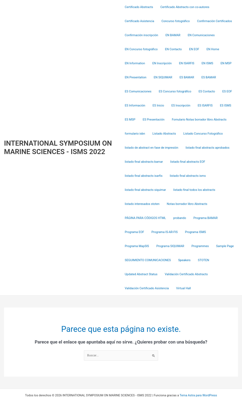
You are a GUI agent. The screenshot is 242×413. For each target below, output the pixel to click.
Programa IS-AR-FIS (163, 232)
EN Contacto (172, 49)
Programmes (167, 246)
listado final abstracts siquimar (145, 190)
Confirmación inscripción (141, 35)
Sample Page (191, 246)
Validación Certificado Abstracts (184, 274)
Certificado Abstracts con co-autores (183, 7)
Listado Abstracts (163, 133)
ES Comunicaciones (138, 91)
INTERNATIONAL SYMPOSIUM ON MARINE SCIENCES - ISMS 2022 (58, 147)
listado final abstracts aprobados (206, 147)
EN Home (209, 49)
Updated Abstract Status (141, 274)
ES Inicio (157, 105)
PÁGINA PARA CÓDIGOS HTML (145, 218)
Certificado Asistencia (139, 21)
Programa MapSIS (221, 232)
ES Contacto (204, 91)
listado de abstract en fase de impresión (151, 147)
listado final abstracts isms (186, 176)
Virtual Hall (182, 288)
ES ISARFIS (201, 105)
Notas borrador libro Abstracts (185, 204)
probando (178, 218)
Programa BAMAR (203, 218)
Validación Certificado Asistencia (147, 288)
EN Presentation (135, 77)
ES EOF (223, 91)
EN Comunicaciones (198, 35)
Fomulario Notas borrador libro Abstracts (196, 119)
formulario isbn (135, 133)
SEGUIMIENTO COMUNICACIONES (148, 260)
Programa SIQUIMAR (139, 246)
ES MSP (130, 119)
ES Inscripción (178, 105)
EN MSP (220, 63)
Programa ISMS (192, 232)
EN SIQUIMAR (161, 77)
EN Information (135, 63)
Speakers (183, 260)
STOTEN (200, 260)
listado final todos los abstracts (193, 190)
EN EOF (192, 49)
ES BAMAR (184, 77)
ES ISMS (220, 105)
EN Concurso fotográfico (141, 49)
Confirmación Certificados (211, 21)
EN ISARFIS (184, 63)
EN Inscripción (160, 63)
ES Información (135, 105)
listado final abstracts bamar (144, 162)
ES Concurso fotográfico (173, 91)
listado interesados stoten (142, 204)
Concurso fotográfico (174, 21)
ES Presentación (152, 119)
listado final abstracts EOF (186, 162)
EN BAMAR (171, 35)
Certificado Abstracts (139, 7)
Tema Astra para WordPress (198, 395)
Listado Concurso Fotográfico (200, 133)
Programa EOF (134, 232)
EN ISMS (203, 63)
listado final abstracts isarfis (143, 176)
